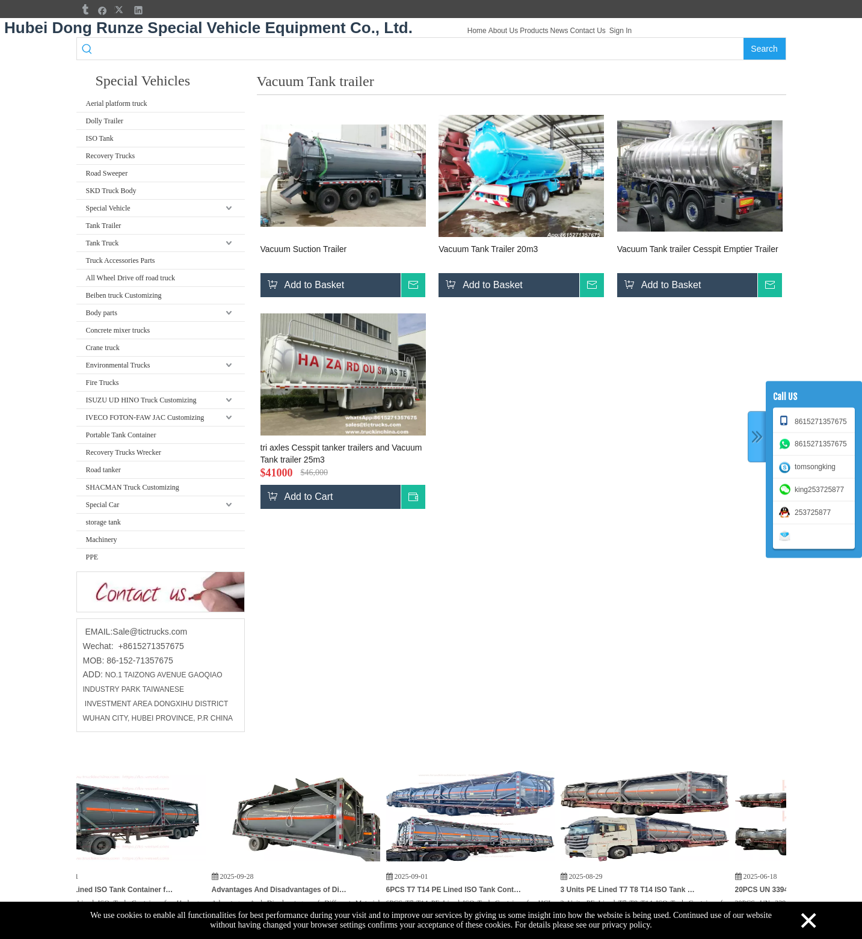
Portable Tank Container (121, 435)
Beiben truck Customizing (124, 295)
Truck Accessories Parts (120, 260)
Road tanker (103, 470)
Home (477, 30)
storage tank (103, 522)
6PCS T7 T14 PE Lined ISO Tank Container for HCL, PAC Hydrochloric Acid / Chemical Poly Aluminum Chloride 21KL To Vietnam (463, 889)
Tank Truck (102, 243)
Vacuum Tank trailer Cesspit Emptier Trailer (697, 249)
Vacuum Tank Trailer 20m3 (488, 249)
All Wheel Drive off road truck (131, 278)
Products (534, 30)
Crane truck (103, 347)
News (559, 30)
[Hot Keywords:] (764, 49)
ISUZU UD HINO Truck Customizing (141, 400)
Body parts (101, 313)
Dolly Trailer (104, 121)
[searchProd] (420, 49)
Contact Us (588, 30)
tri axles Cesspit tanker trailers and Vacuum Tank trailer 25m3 (341, 453)
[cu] (160, 592)
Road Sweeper (107, 173)
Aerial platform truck (116, 103)
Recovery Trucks (110, 156)
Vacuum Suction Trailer (303, 249)
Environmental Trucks (118, 365)
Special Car (103, 504)
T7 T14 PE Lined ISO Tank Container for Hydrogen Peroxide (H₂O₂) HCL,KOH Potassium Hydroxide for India (114, 889)
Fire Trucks (102, 382)
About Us (503, 30)
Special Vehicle (108, 208)
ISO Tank (100, 138)
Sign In (620, 30)
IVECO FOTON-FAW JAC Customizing (145, 417)
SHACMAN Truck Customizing (132, 487)
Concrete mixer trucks (118, 330)
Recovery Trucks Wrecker (123, 452)
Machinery (101, 539)
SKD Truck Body (111, 190)
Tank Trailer (104, 225)
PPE (92, 557)
